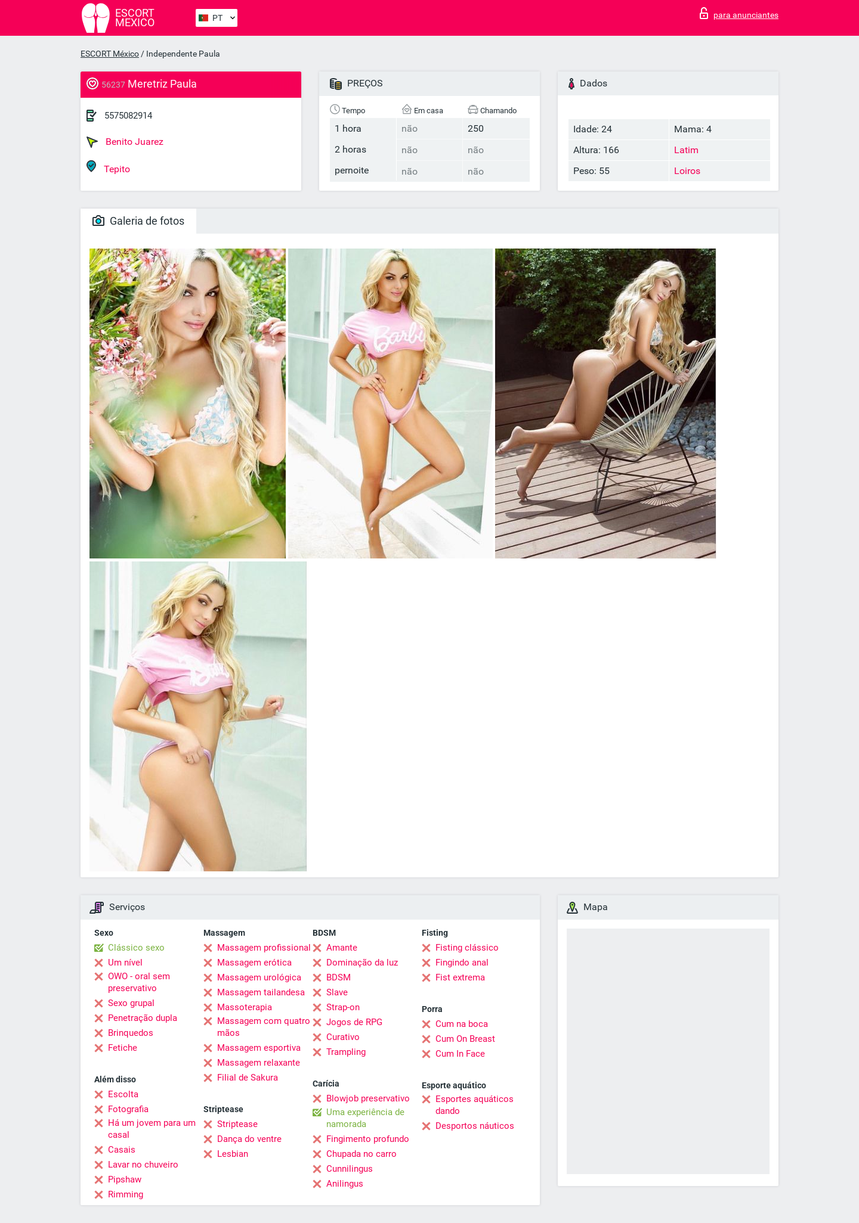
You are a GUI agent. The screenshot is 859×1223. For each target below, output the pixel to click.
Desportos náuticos (474, 1125)
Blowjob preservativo (368, 1098)
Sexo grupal (131, 1003)
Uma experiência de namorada (365, 1118)
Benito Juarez (124, 142)
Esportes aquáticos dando (474, 1105)
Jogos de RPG (354, 1022)
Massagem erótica (254, 962)
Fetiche (122, 1047)
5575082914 (128, 115)
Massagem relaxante (258, 1062)
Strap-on (343, 1007)
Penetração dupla (142, 1018)
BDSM (338, 977)
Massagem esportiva (259, 1047)
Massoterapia (244, 1007)
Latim (686, 150)
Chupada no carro (361, 1153)
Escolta (123, 1094)
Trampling (346, 1052)
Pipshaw (124, 1179)
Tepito (108, 167)
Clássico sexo (136, 947)
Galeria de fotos (138, 221)
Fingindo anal (462, 962)
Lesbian (232, 1153)
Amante (341, 947)
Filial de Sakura (247, 1077)
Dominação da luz (362, 962)
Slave (337, 992)
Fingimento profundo (367, 1139)
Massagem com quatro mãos (263, 1027)
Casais (121, 1149)
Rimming (125, 1194)
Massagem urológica (259, 977)
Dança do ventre (249, 1139)
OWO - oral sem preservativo (139, 982)
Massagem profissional (264, 947)
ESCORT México (110, 53)
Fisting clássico (467, 947)
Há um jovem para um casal (152, 1129)
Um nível (125, 962)
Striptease (237, 1124)
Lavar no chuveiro (143, 1164)
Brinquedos (130, 1033)
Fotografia (128, 1109)
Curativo (343, 1037)
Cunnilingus (349, 1168)
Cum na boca (461, 1024)
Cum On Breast (465, 1038)
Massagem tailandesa (261, 992)
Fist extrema (460, 977)
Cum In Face (460, 1053)
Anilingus (344, 1183)
